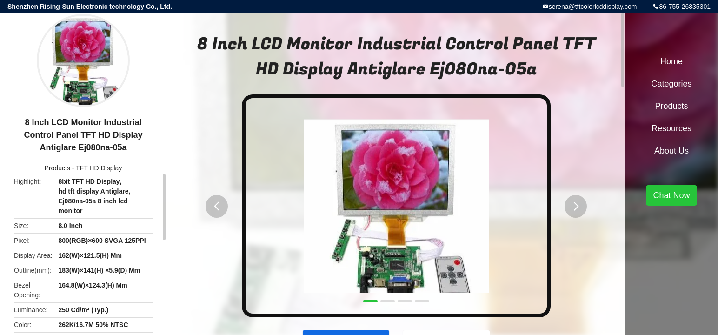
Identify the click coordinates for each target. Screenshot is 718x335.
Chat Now (671, 195)
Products (57, 168)
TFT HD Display (99, 168)
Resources (671, 128)
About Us (671, 150)
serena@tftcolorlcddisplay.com (593, 6)
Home (671, 61)
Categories (671, 83)
